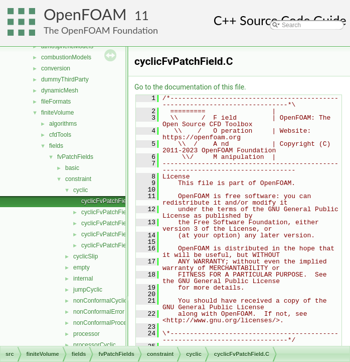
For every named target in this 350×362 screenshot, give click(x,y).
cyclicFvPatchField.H (109, 212)
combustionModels (66, 57)
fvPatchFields (75, 156)
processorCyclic (94, 344)
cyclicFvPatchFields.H (110, 234)
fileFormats (56, 101)
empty (81, 267)
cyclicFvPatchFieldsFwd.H (116, 245)
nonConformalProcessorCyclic (113, 322)
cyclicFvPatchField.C (109, 201)
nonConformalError (98, 311)
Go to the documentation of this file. (190, 87)
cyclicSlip (85, 256)
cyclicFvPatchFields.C (110, 223)
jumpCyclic (87, 289)
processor (86, 333)
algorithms (63, 123)
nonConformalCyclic (100, 300)
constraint (78, 179)
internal (83, 278)
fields (56, 145)
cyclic (80, 190)
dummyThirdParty (65, 79)
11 (141, 15)
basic (72, 167)
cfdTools (60, 134)
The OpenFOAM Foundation (101, 30)
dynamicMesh (59, 90)
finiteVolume (57, 112)
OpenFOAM (85, 14)
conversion (55, 68)
